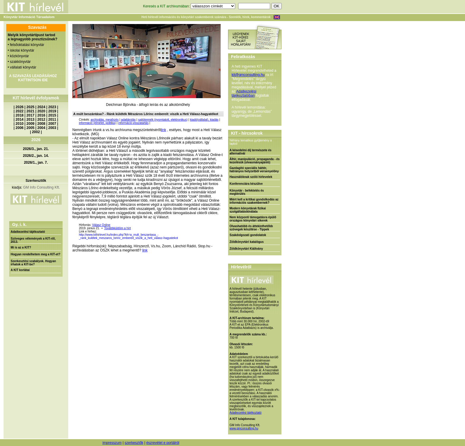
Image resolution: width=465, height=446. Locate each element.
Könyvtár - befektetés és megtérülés (247, 192)
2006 (20, 128)
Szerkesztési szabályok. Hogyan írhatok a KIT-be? (33, 262)
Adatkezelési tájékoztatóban (244, 93)
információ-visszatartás (133, 123)
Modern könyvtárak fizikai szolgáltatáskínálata (248, 210)
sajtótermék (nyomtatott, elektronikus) (163, 119)
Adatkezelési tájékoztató (28, 231)
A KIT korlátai (20, 270)
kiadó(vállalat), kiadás (204, 119)
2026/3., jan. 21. (36, 149)
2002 (36, 132)
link (163, 130)
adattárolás (128, 119)
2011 (52, 119)
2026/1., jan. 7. (36, 162)
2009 (30, 124)
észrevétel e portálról (162, 443)
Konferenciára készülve (246, 183)
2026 (20, 107)
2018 (20, 115)
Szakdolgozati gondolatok (248, 235)
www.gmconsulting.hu (244, 428)
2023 (52, 107)
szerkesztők (134, 443)
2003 (52, 128)
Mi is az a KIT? (21, 247)
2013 (30, 119)
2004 (41, 128)
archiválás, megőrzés (104, 119)
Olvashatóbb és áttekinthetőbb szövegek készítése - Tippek (251, 227)
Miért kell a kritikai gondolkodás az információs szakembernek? (254, 201)
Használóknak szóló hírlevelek (251, 177)
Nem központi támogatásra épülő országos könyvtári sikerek (253, 219)
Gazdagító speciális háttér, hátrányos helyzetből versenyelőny (254, 169)
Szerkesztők (36, 181)
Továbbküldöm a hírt (117, 228)
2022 (20, 111)
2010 (20, 124)
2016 (41, 115)
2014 (20, 119)
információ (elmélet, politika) (97, 123)
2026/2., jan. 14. (36, 156)
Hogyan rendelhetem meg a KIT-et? (35, 254)
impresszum (112, 443)
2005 (30, 128)
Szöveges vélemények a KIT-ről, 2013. (33, 240)
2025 (30, 107)
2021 (30, 111)
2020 (41, 111)
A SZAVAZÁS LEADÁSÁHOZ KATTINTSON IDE (33, 78)
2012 (41, 119)
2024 (41, 107)
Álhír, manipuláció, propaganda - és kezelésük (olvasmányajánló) (255, 160)
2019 (52, 111)
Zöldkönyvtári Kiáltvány (246, 248)
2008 (41, 124)
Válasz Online (101, 225)
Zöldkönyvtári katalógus (247, 241)
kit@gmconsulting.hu (248, 75)
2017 (30, 115)
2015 (52, 115)
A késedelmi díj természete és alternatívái (250, 152)
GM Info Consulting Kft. (41, 187)
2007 (52, 124)
